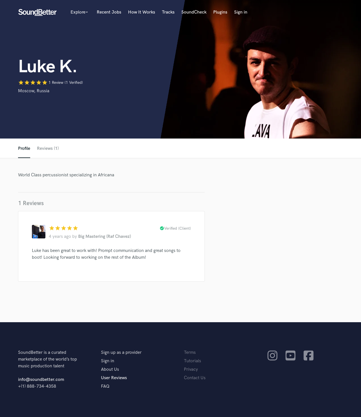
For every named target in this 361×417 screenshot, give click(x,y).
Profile (24, 148)
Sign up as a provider (121, 352)
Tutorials (192, 361)
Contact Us (195, 378)
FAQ (105, 386)
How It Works (141, 12)
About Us (110, 369)
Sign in (240, 12)
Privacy (191, 369)
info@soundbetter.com (41, 379)
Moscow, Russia (33, 91)
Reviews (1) (48, 148)
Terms (190, 352)
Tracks (168, 12)
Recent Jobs (109, 12)
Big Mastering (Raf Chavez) (104, 236)
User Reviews (114, 378)
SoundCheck (193, 12)
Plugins (220, 12)
